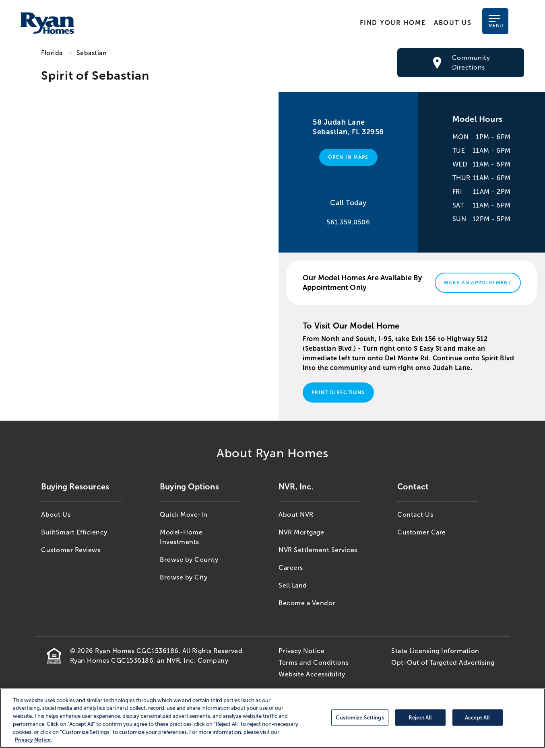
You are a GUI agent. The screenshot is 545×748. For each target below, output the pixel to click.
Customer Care (421, 532)
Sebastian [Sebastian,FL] (91, 52)
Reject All (420, 717)
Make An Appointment (478, 283)
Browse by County (189, 559)
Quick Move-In (184, 514)
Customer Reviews (70, 550)
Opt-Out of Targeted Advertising (443, 662)
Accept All (477, 717)
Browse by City (183, 577)
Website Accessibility (312, 674)
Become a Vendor (307, 603)
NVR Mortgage (301, 532)
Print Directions (338, 392)
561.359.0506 (348, 222)
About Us (452, 22)
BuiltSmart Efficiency (74, 532)
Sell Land (293, 585)
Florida (52, 52)
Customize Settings (360, 717)
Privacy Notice (301, 650)
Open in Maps (348, 157)
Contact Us (415, 514)
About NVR (296, 514)
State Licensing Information (435, 650)
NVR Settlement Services (318, 550)
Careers (291, 567)
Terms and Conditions (314, 662)
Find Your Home (393, 22)
